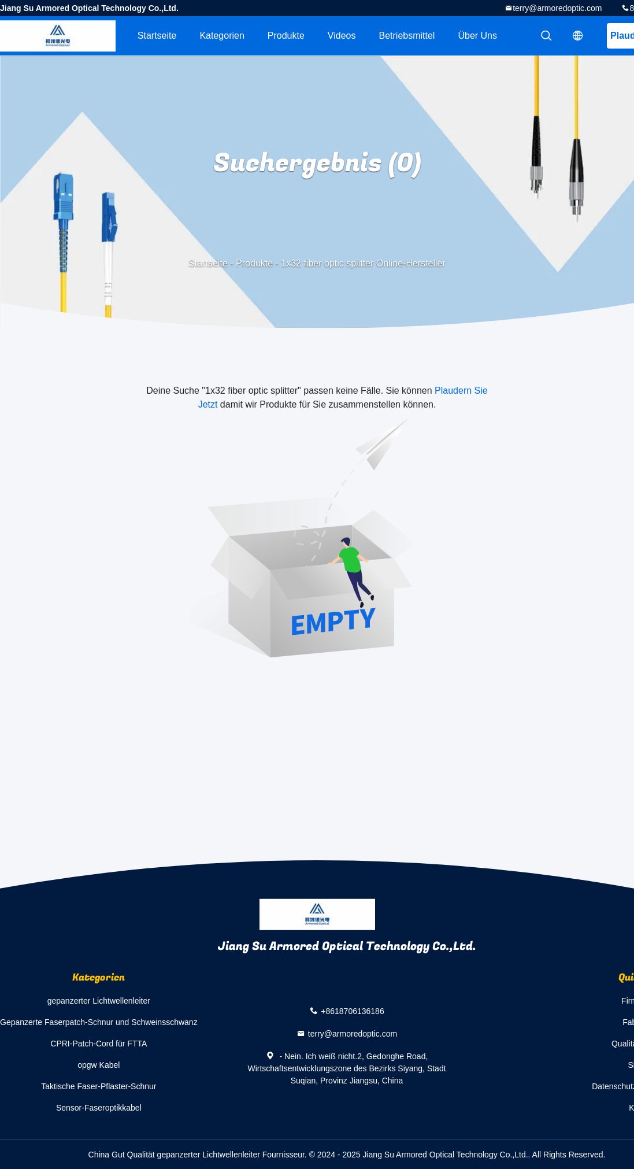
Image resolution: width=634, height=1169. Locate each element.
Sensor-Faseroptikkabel (99, 1107)
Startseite (157, 35)
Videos (342, 35)
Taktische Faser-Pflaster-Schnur (98, 1086)
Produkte (286, 35)
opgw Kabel (98, 1065)
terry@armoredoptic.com (557, 8)
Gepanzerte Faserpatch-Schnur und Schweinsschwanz (99, 1022)
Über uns (477, 35)
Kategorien (221, 35)
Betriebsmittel (407, 35)
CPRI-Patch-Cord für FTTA (98, 1043)
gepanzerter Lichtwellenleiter (98, 1000)
